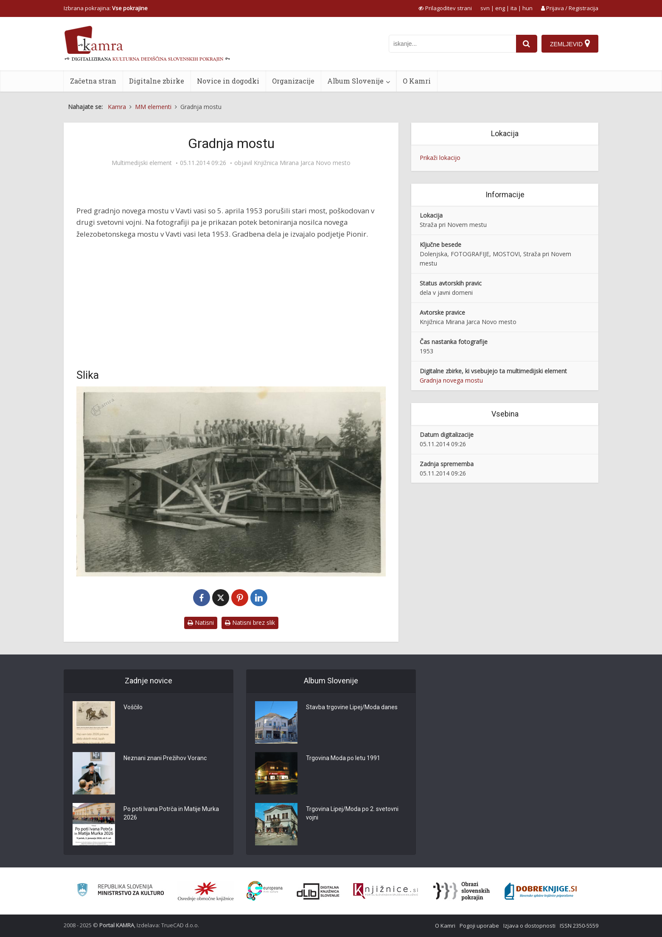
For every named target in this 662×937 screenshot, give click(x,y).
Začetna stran (93, 80)
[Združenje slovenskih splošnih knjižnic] (385, 891)
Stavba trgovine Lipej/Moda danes (352, 707)
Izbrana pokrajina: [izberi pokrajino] (106, 8)
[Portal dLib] (318, 891)
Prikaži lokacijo (440, 158)
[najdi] (526, 44)
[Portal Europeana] (264, 891)
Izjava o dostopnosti (529, 925)
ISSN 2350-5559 (579, 925)
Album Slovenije (355, 80)
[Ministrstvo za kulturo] (120, 891)
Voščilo (133, 707)
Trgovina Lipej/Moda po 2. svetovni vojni (352, 813)
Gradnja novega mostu (451, 380)
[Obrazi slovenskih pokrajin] (461, 891)
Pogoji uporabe (479, 925)
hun (527, 8)
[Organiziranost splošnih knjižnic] (205, 891)
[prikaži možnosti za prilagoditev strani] (445, 8)
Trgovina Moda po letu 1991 (343, 758)
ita (514, 8)
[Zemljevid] (569, 44)
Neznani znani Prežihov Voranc (165, 758)
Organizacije (293, 80)
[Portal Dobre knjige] (541, 891)
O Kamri (417, 80)
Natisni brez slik (250, 622)
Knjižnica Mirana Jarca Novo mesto (302, 163)
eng (500, 8)
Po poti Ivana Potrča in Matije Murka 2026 (171, 813)
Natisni (201, 622)
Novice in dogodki (228, 80)
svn (485, 8)
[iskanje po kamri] (452, 44)
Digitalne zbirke (156, 80)
